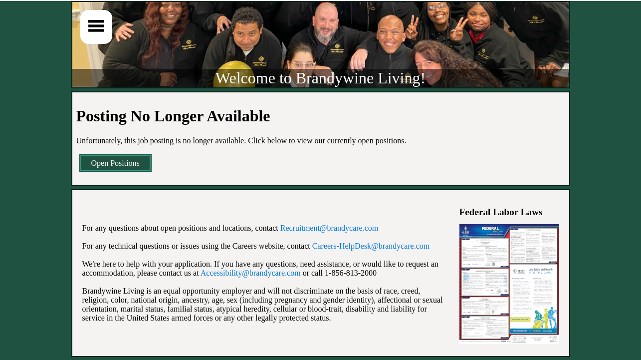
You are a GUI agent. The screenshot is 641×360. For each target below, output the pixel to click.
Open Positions (115, 163)
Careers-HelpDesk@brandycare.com (371, 246)
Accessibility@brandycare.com (251, 273)
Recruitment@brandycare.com (329, 228)
